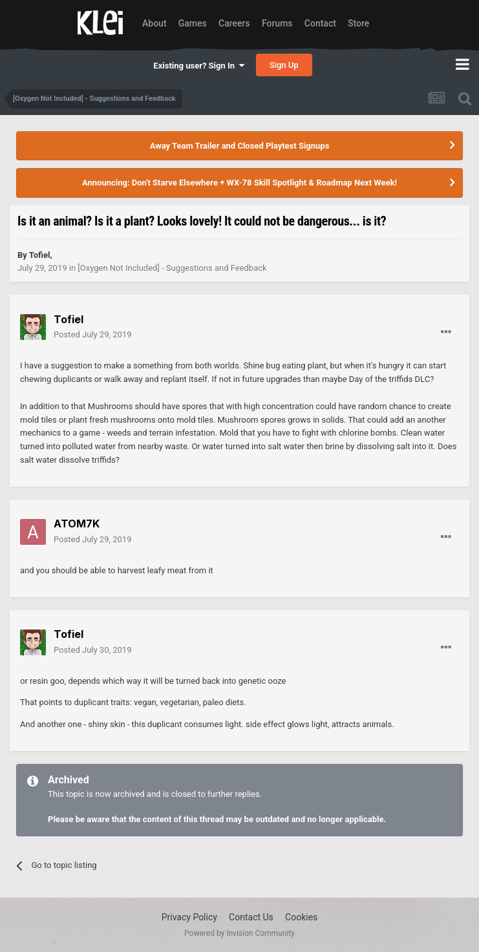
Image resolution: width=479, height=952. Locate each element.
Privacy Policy (189, 917)
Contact (320, 23)
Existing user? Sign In (198, 65)
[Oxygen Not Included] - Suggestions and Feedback (172, 268)
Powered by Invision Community (239, 933)
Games (192, 23)
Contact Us (251, 917)
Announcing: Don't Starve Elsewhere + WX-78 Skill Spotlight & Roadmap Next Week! (239, 182)
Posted (92, 334)
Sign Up (284, 65)
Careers (234, 23)
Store (358, 23)
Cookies (301, 917)
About (154, 23)
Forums (277, 23)
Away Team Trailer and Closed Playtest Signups (240, 146)
